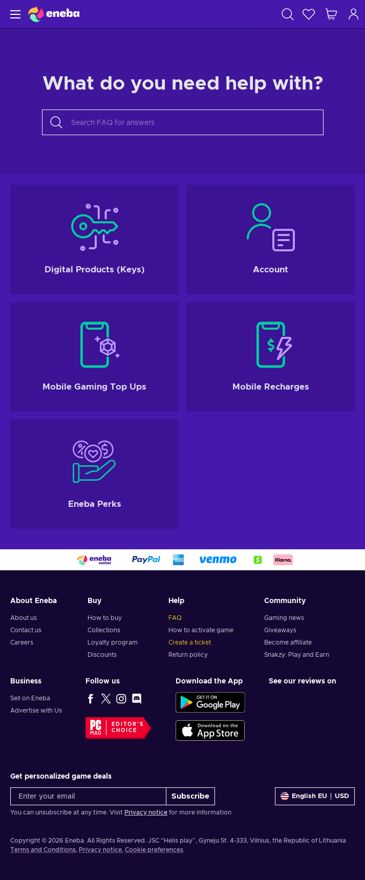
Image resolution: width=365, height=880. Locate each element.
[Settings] (315, 796)
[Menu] (14, 14)
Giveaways (280, 630)
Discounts (102, 655)
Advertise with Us (36, 710)
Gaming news (284, 618)
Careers (21, 642)
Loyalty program (113, 642)
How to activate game (200, 630)
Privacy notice (145, 812)
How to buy (105, 618)
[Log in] (353, 14)
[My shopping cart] (331, 14)
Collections (104, 630)
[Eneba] (53, 14)
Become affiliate (288, 642)
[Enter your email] (88, 796)
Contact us (25, 630)
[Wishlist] (308, 14)
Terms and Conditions (43, 850)
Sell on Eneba (30, 698)
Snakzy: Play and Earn (296, 655)
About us (23, 618)
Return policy (188, 655)
